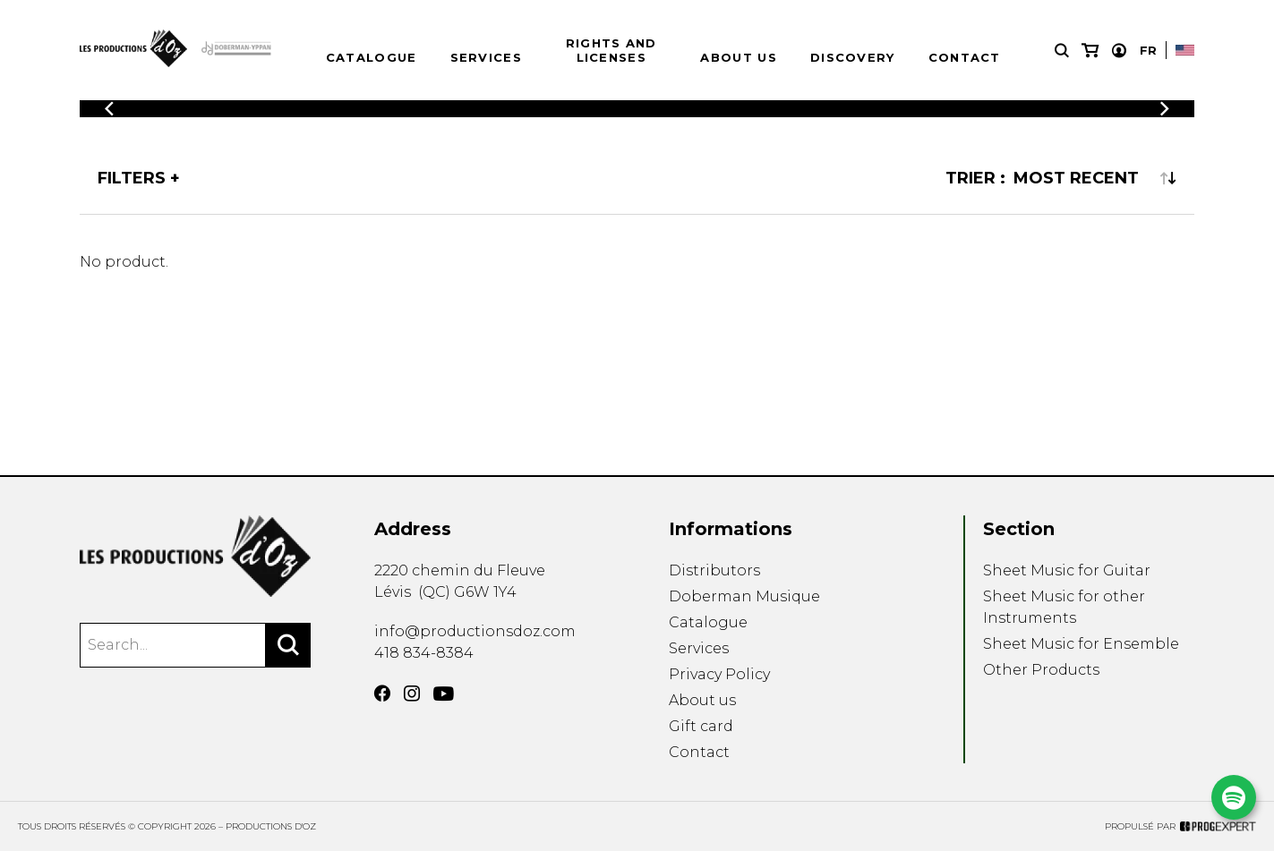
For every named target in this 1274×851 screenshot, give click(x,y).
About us (738, 57)
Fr (1148, 50)
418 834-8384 (424, 652)
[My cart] (1090, 50)
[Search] (288, 645)
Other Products (1041, 669)
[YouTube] (443, 693)
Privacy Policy (719, 674)
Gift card (701, 726)
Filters (132, 178)
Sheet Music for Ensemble (1081, 643)
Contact (964, 57)
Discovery (852, 57)
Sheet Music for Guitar (1066, 570)
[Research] (1062, 50)
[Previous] (109, 108)
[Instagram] (412, 693)
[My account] (1119, 50)
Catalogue (371, 57)
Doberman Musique (744, 596)
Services (486, 57)
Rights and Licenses (611, 50)
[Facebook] (382, 693)
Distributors (714, 570)
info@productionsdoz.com (475, 631)
